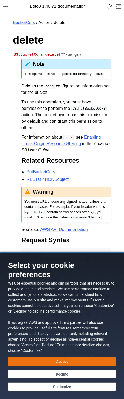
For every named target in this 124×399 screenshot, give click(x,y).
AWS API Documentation (64, 229)
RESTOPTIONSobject (48, 179)
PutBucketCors (41, 172)
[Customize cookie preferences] (62, 386)
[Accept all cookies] (62, 361)
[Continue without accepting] (62, 374)
